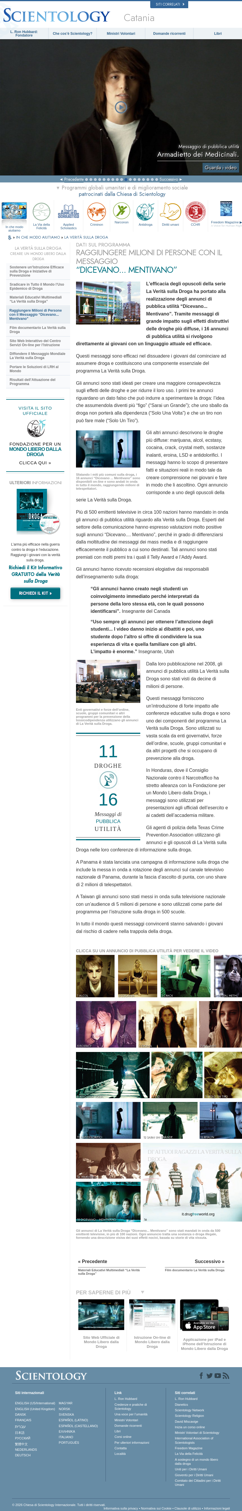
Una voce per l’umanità (131, 1414)
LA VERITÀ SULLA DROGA (86, 237)
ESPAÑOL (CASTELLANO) (78, 1426)
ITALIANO (66, 1437)
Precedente (74, 179)
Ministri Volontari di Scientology (197, 1432)
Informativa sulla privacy (120, 1508)
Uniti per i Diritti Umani (191, 1469)
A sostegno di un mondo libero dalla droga (196, 1461)
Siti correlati (170, 4)
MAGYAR (65, 1403)
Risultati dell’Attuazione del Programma (33, 382)
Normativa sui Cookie (156, 1508)
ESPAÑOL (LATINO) (73, 1420)
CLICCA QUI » (35, 462)
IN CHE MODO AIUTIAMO (38, 237)
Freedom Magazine (189, 1448)
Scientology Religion (189, 1415)
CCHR (195, 213)
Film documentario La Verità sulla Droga (37, 330)
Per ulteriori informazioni (132, 1442)
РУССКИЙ (22, 1438)
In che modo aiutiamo (14, 227)
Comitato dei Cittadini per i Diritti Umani (198, 1482)
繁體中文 (21, 1444)
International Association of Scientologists (194, 1440)
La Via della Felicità (41, 215)
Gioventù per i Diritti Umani (194, 1475)
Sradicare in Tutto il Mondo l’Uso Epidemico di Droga (37, 286)
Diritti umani (170, 213)
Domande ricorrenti (169, 34)
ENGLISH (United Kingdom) (35, 1409)
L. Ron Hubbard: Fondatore (24, 33)
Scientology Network (189, 1410)
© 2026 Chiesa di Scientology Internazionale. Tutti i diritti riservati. (59, 1505)
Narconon (121, 212)
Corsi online (123, 1436)
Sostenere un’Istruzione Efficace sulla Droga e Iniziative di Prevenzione (37, 271)
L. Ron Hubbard (126, 1398)
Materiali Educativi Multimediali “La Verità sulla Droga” (36, 299)
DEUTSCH (22, 1455)
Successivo (169, 179)
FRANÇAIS (23, 1420)
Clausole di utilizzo (187, 1508)
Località (120, 1453)
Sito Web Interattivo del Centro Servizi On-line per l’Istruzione (35, 343)
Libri (218, 34)
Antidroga (145, 213)
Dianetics (181, 1404)
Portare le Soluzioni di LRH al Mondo (34, 369)
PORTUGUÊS (69, 1442)
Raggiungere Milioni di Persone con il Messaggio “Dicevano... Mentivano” (35, 314)
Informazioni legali (217, 1508)
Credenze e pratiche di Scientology (131, 1406)
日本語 (20, 1432)
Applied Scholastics (69, 215)
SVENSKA (66, 1414)
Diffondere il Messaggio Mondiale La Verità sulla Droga (37, 356)
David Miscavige (186, 1421)
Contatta (121, 1448)
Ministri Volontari (121, 34)
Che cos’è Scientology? (72, 34)
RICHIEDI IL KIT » (35, 593)
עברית (20, 1426)
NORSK (64, 1409)
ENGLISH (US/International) (35, 1403)
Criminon (97, 213)
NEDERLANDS (26, 1449)
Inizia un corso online (190, 1427)
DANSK (20, 1414)
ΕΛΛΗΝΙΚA (67, 1431)
